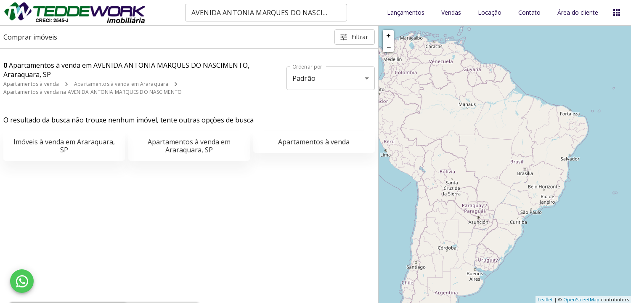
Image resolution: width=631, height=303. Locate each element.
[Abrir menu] (617, 13)
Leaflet (545, 299)
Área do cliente (577, 12)
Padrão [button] (304, 78)
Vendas (451, 12)
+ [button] (388, 35)
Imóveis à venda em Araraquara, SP (64, 145)
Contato (529, 12)
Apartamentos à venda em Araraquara (121, 84)
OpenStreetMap (581, 299)
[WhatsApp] (22, 281)
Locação (489, 12)
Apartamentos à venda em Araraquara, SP (189, 145)
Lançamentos (405, 12)
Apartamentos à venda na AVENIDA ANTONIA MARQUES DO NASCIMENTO (92, 92)
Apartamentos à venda (31, 84)
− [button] (389, 47)
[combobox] (266, 12)
